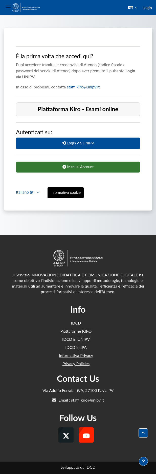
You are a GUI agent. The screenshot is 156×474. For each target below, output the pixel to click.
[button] (132, 7)
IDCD (76, 322)
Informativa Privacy (76, 355)
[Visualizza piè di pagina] (143, 461)
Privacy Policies (76, 363)
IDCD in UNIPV (76, 339)
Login (147, 7)
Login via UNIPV (78, 143)
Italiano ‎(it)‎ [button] (26, 191)
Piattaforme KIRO (76, 331)
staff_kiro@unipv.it (83, 86)
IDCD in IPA (76, 347)
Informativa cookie (66, 193)
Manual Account (78, 166)
